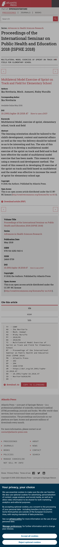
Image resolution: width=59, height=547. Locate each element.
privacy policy (16, 519)
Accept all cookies (29, 536)
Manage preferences (12, 526)
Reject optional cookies (30, 542)
